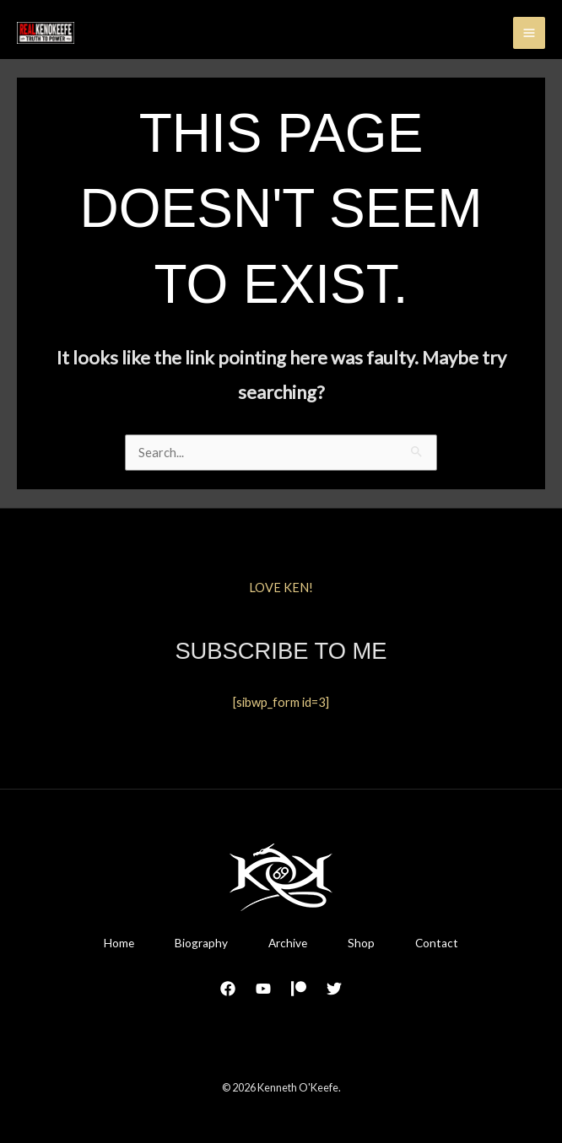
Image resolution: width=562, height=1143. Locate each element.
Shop (361, 943)
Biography (201, 943)
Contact (436, 943)
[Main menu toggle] (529, 33)
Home (119, 943)
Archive (287, 943)
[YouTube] (263, 988)
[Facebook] (227, 988)
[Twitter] (334, 988)
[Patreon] (298, 988)
